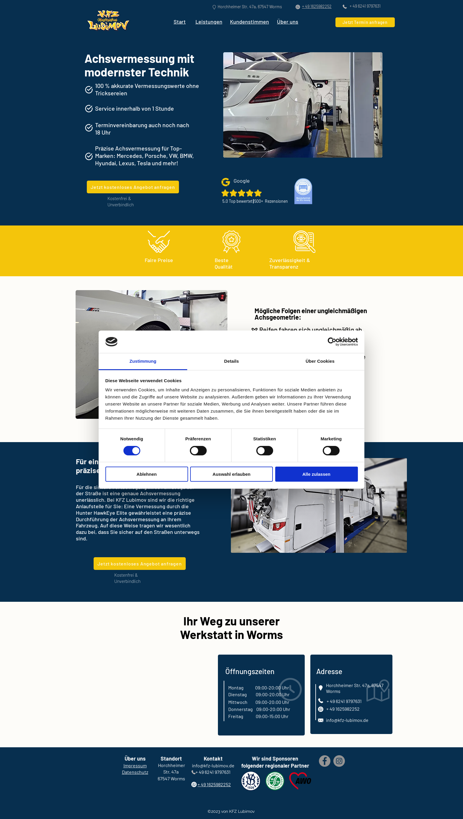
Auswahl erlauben (231, 474)
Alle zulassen (316, 474)
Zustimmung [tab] (143, 361)
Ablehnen (146, 474)
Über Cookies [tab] (320, 361)
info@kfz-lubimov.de (347, 720)
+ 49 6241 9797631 (365, 6)
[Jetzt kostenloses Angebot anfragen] (133, 187)
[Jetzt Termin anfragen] (365, 22)
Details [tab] (231, 361)
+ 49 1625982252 (343, 709)
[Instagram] (339, 761)
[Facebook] (324, 761)
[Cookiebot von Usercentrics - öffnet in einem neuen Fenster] (332, 341)
